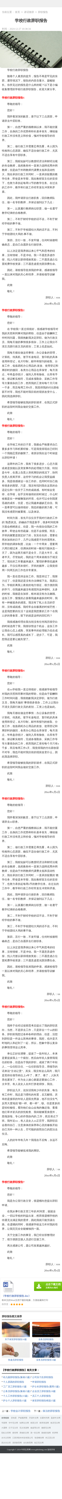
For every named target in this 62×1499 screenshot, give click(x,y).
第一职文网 (35, 1433)
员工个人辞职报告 (41, 1396)
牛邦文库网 (26, 1449)
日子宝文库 (13, 1428)
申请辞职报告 (39, 1382)
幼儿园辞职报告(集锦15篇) (16, 1377)
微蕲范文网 (46, 1428)
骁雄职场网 (46, 1433)
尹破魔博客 (22, 1418)
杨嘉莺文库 (35, 1428)
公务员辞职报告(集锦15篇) (16, 1391)
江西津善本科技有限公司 (22, 1438)
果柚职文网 (24, 1433)
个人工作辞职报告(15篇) (15, 1396)
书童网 (4, 1423)
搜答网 (15, 1433)
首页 (17, 12)
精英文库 (34, 1423)
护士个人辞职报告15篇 (15, 1400)
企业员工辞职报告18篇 (44, 1391)
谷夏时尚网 (44, 1418)
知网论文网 (24, 1423)
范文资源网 (24, 1428)
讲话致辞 (29, 12)
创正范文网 (39, 1443)
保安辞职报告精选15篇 (44, 1400)
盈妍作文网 (55, 1418)
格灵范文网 (55, 1423)
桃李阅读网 (44, 1423)
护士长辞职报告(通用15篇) (46, 1386)
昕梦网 (55, 1433)
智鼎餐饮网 (39, 1438)
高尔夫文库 (6, 1443)
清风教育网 (17, 1443)
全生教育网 (28, 1443)
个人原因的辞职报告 (13, 1382)
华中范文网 (13, 1423)
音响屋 (14, 1418)
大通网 (4, 1428)
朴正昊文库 (50, 1438)
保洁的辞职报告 (51, 1411)
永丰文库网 (6, 1438)
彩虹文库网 (6, 1433)
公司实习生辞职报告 (42, 1377)
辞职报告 (43, 12)
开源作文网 (33, 1418)
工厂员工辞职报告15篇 (15, 1386)
